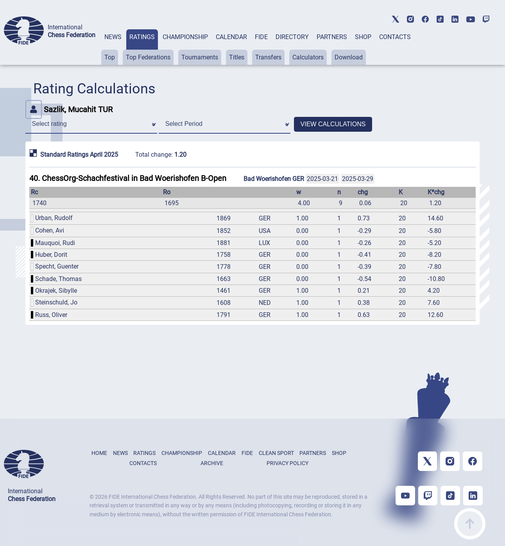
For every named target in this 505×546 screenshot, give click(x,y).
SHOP (363, 37)
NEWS (113, 37)
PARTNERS (332, 37)
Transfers (268, 57)
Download (349, 57)
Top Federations (148, 57)
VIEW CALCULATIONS (333, 124)
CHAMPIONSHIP (185, 37)
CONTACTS (395, 37)
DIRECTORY (292, 37)
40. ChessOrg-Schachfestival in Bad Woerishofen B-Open (127, 178)
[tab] (113, 47)
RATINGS (142, 37)
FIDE (261, 37)
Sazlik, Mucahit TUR (69, 109)
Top (109, 57)
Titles (236, 57)
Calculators (308, 57)
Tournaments (199, 57)
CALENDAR (231, 37)
